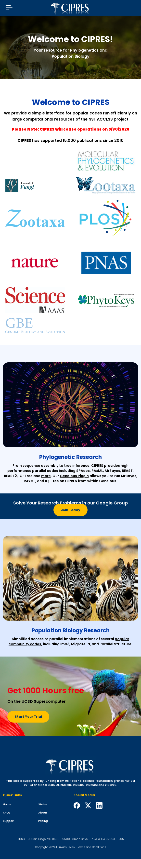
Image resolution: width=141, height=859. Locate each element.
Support (8, 821)
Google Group (112, 503)
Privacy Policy (66, 847)
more (46, 475)
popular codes (87, 113)
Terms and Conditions (91, 847)
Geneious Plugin (74, 475)
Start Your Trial (28, 716)
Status (43, 804)
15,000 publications (82, 140)
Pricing (43, 821)
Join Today (70, 510)
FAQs (6, 812)
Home (7, 804)
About (42, 812)
